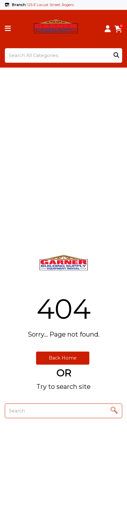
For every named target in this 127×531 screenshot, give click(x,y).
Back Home (63, 358)
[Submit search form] (116, 55)
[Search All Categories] (63, 55)
